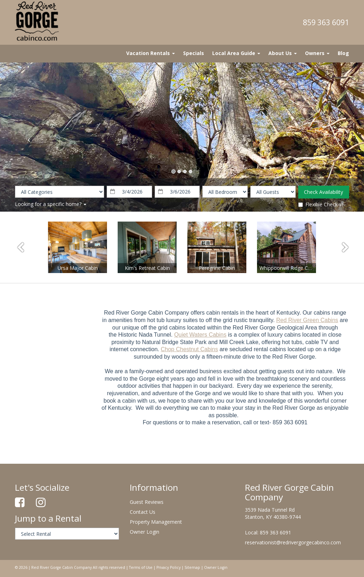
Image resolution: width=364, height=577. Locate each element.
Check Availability (323, 192)
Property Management (156, 521)
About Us (282, 53)
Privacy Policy (168, 567)
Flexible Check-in (320, 204)
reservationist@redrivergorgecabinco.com (293, 542)
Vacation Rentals (150, 53)
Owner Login (144, 531)
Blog (343, 53)
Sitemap (192, 567)
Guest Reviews (147, 502)
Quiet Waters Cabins (200, 335)
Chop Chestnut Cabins (189, 349)
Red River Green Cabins (307, 320)
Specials (193, 53)
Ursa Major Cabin (78, 268)
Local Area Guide (236, 53)
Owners (317, 53)
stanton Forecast (52, 307)
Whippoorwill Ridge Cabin (288, 268)
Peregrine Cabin (217, 268)
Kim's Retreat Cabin (147, 268)
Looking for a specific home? (50, 204)
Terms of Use (140, 567)
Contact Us (142, 511)
